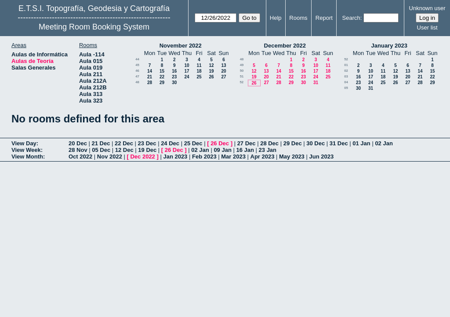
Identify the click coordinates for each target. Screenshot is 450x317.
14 (149, 71)
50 (242, 71)
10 (186, 65)
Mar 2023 (233, 156)
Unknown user (427, 8)
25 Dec (193, 143)
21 (149, 76)
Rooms (298, 18)
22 (162, 76)
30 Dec (315, 143)
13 (223, 65)
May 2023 (292, 156)
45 (137, 65)
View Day (23, 143)
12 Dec (124, 150)
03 (346, 76)
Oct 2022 (80, 156)
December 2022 (285, 45)
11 (198, 65)
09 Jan (222, 150)
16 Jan (245, 150)
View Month (27, 156)
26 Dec (219, 143)
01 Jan (361, 143)
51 (242, 76)
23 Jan (267, 150)
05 (346, 88)
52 (241, 82)
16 (174, 71)
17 (186, 71)
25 (198, 76)
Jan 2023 (175, 156)
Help (276, 18)
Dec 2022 (142, 156)
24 (186, 76)
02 (346, 71)
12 (211, 65)
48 (137, 82)
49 (242, 65)
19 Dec (147, 150)
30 (174, 82)
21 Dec (101, 143)
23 (174, 76)
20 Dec (78, 143)
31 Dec (339, 143)
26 (211, 76)
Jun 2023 (321, 156)
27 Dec (246, 143)
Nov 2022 (109, 156)
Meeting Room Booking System (94, 26)
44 (137, 59)
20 (223, 71)
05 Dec (101, 150)
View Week (26, 150)
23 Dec (147, 143)
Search (351, 18)
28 (149, 82)
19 (211, 71)
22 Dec (124, 143)
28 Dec (269, 143)
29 (162, 82)
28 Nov (78, 150)
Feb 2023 (204, 156)
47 (137, 76)
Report (324, 18)
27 (223, 76)
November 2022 (181, 45)
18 (198, 71)
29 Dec (292, 143)
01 (346, 65)
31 (315, 82)
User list (427, 27)
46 (137, 71)
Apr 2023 (262, 156)
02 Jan (383, 143)
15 (162, 71)
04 (346, 82)
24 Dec (170, 143)
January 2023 (389, 45)
